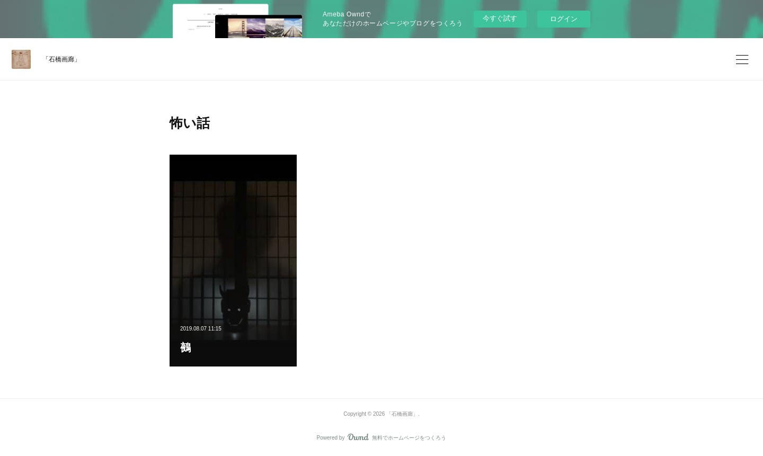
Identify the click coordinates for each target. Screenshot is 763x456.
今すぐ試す (500, 18)
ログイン (564, 19)
